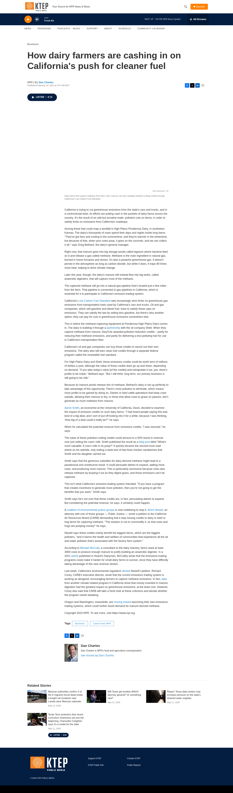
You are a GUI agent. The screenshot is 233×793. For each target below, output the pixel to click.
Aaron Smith (71, 410)
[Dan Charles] (71, 655)
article (74, 558)
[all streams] (198, 21)
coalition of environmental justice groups (90, 512)
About (108, 31)
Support (92, 31)
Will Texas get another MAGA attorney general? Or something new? (124, 697)
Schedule (125, 31)
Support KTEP (94, 761)
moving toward (122, 604)
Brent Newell (155, 512)
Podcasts (63, 31)
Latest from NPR (102, 626)
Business (33, 46)
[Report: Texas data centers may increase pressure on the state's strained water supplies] (156, 698)
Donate (201, 7)
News (27, 31)
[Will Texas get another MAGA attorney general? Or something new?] (96, 698)
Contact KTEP (133, 761)
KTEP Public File (96, 767)
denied (126, 573)
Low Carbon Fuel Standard (94, 303)
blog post (144, 444)
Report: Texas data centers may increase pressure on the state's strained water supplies (184, 697)
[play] (28, 21)
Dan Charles (46, 84)
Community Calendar (151, 31)
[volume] (37, 21)
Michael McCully (89, 550)
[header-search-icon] (186, 8)
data (164, 581)
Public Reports (134, 767)
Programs (44, 31)
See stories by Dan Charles (97, 657)
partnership (113, 330)
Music (76, 31)
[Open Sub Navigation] (33, 31)
